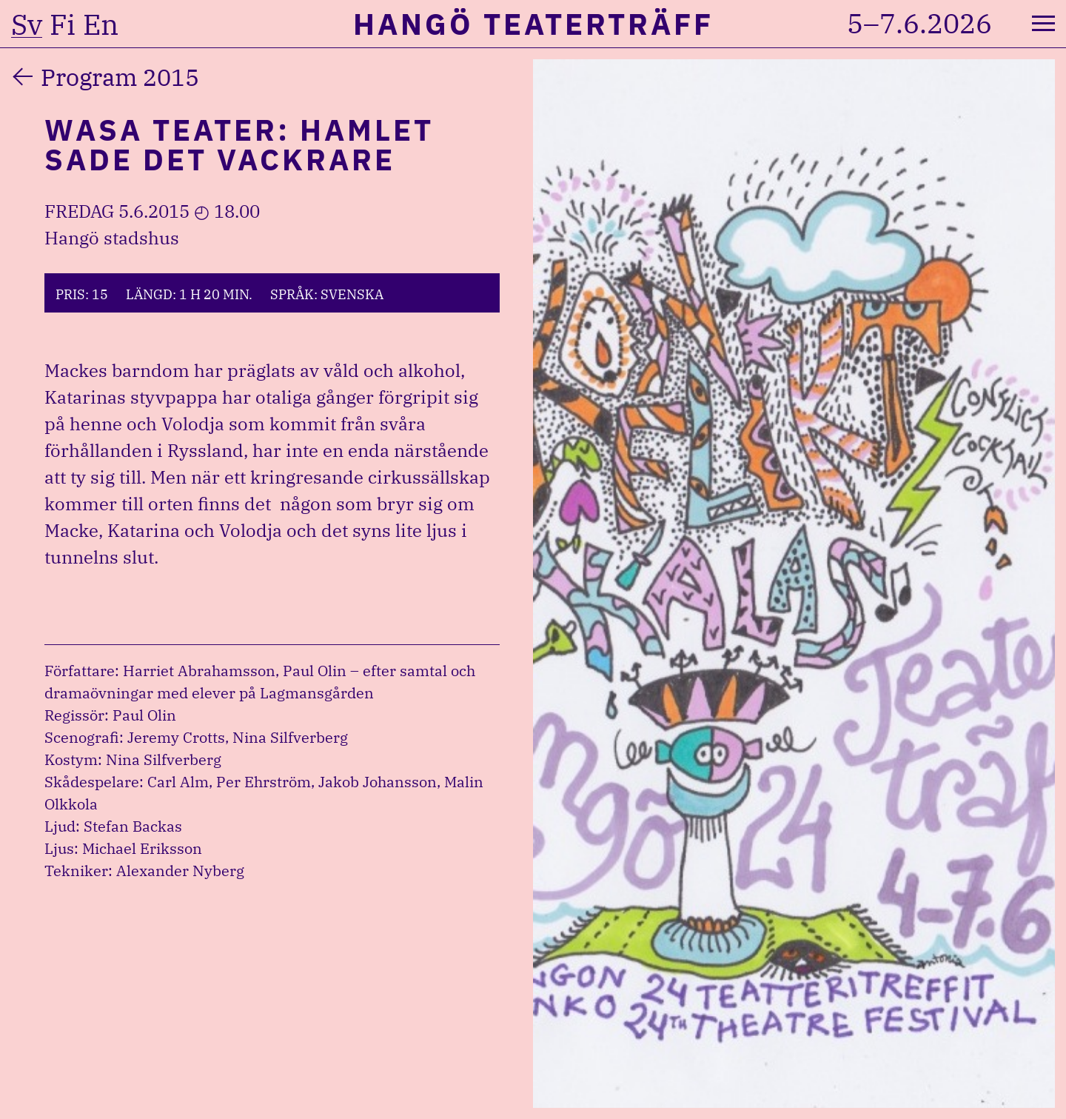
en (100, 24)
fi (63, 24)
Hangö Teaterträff (533, 23)
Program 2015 (120, 77)
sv (26, 24)
